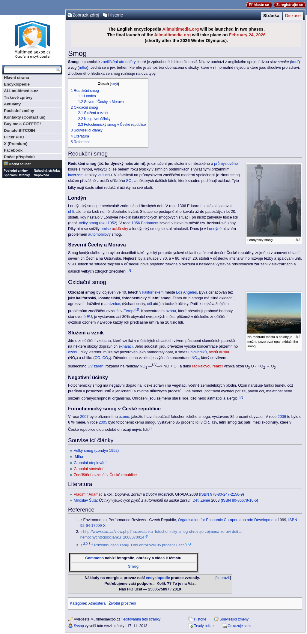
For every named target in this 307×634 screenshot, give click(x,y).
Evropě (130, 311)
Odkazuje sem (239, 626)
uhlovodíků (197, 352)
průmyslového (226, 164)
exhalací (126, 346)
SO (129, 181)
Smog (133, 566)
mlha (83, 67)
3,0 (85, 543)
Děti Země (201, 500)
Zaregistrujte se (289, 5)
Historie (115, 15)
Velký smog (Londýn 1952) (96, 450)
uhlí (71, 212)
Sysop (79, 626)
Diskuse (293, 15)
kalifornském (153, 292)
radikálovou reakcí (207, 366)
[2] (137, 309)
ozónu (171, 311)
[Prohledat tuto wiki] (29, 69)
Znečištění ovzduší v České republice (105, 475)
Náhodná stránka (47, 170)
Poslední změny (19, 110)
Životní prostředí (122, 603)
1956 (136, 223)
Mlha (79, 456)
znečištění (109, 62)
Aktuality (12, 104)
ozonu (124, 417)
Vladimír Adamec (88, 494)
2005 (103, 422)
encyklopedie (158, 578)
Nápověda (41, 175)
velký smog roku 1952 (97, 223)
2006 (282, 417)
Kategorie (78, 603)
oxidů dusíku (219, 352)
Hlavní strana (16, 77)
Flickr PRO (14, 137)
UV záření (96, 366)
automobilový (99, 234)
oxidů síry (120, 229)
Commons (94, 558)
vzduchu (105, 175)
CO (97, 358)
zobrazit (223, 578)
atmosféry (127, 62)
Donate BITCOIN (19, 130)
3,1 (91, 543)
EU (89, 317)
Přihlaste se (259, 5)
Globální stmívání (88, 469)
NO (195, 358)
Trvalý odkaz (204, 626)
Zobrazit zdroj (86, 15)
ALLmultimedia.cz (21, 91)
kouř (295, 62)
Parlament (149, 223)
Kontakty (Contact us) (24, 117)
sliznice (114, 304)
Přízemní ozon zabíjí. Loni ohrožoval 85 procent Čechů (140, 545)
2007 (84, 417)
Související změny (234, 619)
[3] (241, 397)
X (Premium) (16, 143)
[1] (129, 270)
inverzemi (76, 175)
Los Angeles (186, 292)
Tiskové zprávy (18, 97)
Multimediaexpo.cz (32, 38)
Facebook (13, 150)
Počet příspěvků (19, 157)
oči (149, 304)
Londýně (214, 229)
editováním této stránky (141, 619)
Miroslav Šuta (85, 500)
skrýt (114, 84)
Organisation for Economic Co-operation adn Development (227, 520)
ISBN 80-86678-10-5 (239, 500)
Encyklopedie (17, 84)
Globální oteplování (90, 463)
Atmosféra (97, 603)
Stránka (271, 15)
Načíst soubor (20, 164)
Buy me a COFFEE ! (22, 124)
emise (106, 229)
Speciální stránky (17, 175)
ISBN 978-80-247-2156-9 (221, 494)
